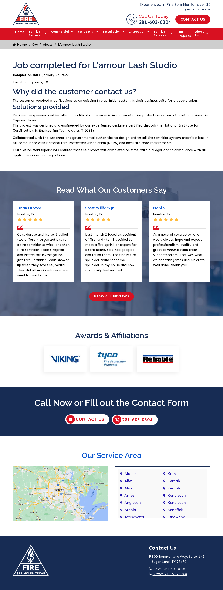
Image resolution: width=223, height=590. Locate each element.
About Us (199, 33)
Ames (129, 495)
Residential (85, 31)
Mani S (159, 208)
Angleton (132, 502)
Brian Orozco (29, 208)
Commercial (60, 31)
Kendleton (177, 495)
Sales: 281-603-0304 (167, 569)
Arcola (130, 509)
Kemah (174, 480)
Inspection (137, 31)
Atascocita (134, 517)
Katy (172, 473)
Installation (112, 31)
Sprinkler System (35, 33)
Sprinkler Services (160, 33)
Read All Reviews (111, 296)
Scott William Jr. (100, 208)
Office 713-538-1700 (168, 574)
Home (19, 32)
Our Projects (184, 34)
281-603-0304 (155, 22)
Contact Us (192, 19)
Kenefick (175, 509)
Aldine (130, 473)
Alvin (128, 488)
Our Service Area (111, 454)
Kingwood (176, 517)
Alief (128, 480)
